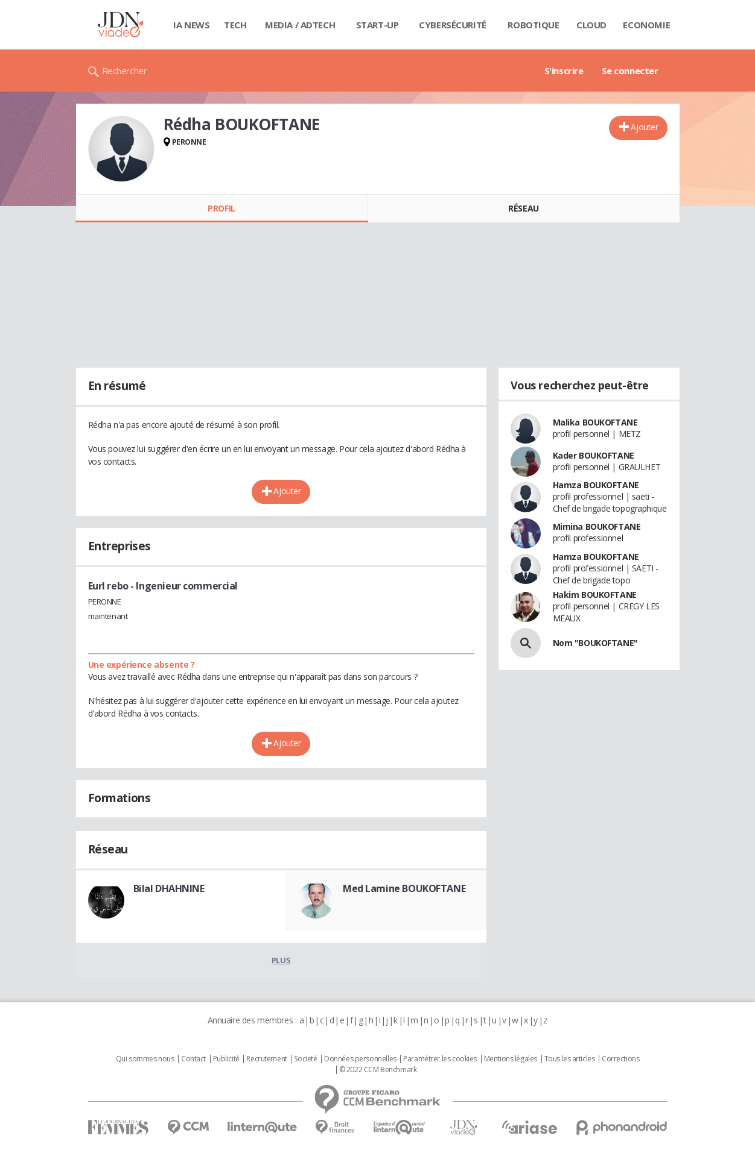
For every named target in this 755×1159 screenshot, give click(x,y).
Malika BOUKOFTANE (595, 422)
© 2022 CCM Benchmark (378, 1070)
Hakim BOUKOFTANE (595, 594)
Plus (281, 960)
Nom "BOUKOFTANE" (595, 643)
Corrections (620, 1059)
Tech (235, 25)
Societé (305, 1059)
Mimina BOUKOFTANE (597, 526)
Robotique (533, 25)
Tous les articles (569, 1059)
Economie (646, 25)
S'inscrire (564, 70)
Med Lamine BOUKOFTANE (404, 888)
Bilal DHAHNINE (169, 888)
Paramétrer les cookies (440, 1059)
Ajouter (644, 127)
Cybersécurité (452, 25)
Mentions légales (510, 1059)
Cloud (591, 25)
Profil (221, 208)
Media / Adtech (300, 25)
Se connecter (630, 70)
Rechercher (124, 70)
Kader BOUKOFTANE (593, 455)
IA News (191, 25)
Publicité (226, 1059)
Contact (193, 1059)
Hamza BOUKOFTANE (596, 485)
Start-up (377, 25)
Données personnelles (360, 1059)
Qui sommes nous (145, 1059)
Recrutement (266, 1059)
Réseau (523, 208)
